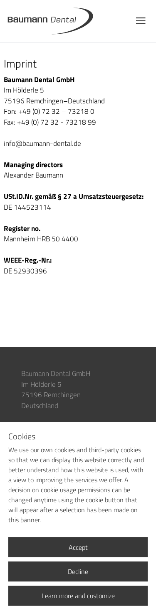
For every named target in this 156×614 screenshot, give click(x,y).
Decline (78, 571)
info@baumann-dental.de (42, 143)
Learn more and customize (78, 596)
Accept (78, 547)
